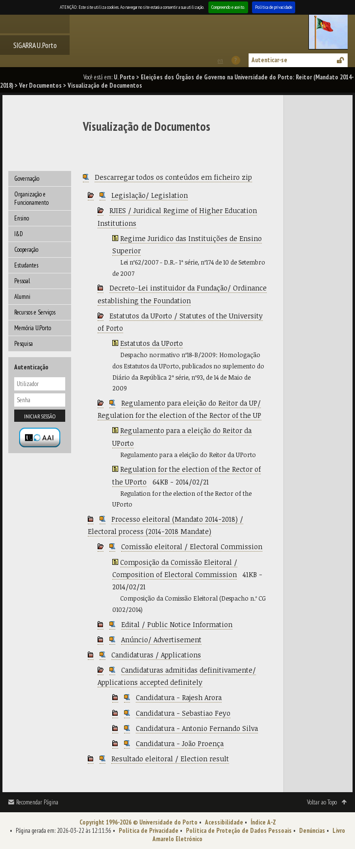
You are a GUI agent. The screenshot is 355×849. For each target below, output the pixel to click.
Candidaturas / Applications (156, 654)
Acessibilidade (224, 822)
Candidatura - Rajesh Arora (179, 697)
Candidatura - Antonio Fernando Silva (197, 728)
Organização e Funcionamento (31, 198)
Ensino (21, 218)
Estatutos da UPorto (151, 343)
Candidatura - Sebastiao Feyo (183, 713)
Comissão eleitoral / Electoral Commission (191, 546)
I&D (18, 234)
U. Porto (124, 77)
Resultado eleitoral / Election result (170, 758)
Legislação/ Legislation (149, 195)
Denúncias (312, 830)
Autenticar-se (269, 60)
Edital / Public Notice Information (176, 624)
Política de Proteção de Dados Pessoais (239, 830)
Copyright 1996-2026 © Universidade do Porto (138, 822)
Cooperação (26, 249)
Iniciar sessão (39, 416)
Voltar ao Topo (322, 802)
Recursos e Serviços (34, 312)
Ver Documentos (40, 85)
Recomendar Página (37, 802)
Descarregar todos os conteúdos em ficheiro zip (173, 177)
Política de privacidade (273, 7)
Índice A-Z (263, 822)
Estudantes (26, 265)
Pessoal (22, 281)
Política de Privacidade (148, 830)
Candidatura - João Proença (180, 743)
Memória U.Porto (32, 328)
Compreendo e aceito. (228, 7)
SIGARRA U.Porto (35, 45)
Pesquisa (23, 344)
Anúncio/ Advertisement (161, 639)
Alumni (22, 296)
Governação (26, 178)
